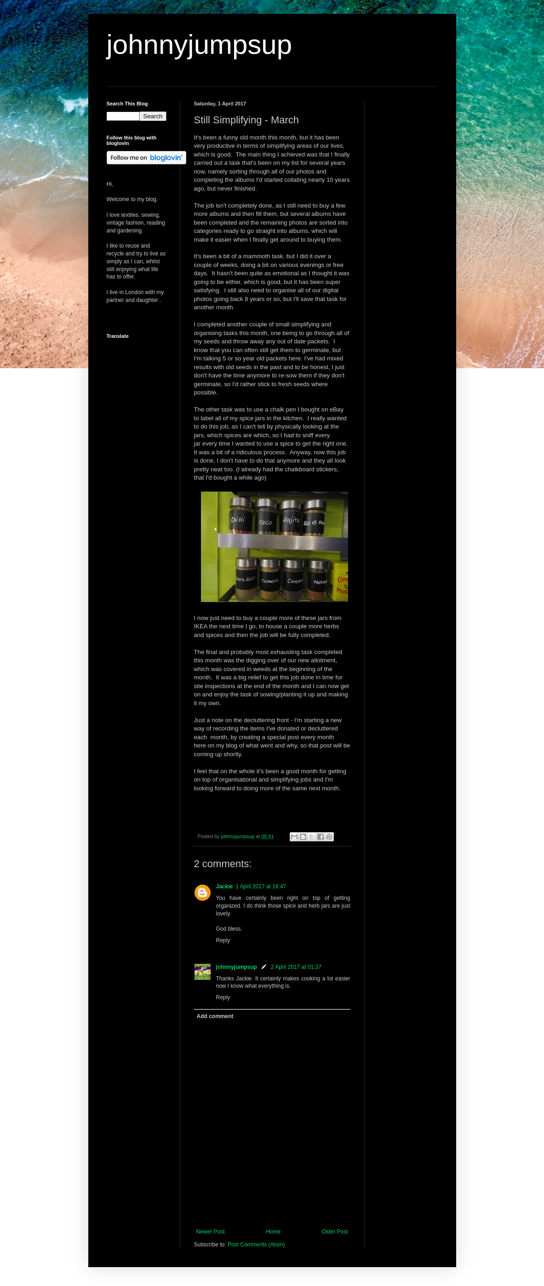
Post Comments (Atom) (256, 1244)
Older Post (335, 1231)
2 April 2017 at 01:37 (296, 967)
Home (273, 1231)
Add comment (215, 1016)
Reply (223, 940)
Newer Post (210, 1231)
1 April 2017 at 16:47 (260, 886)
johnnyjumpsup (199, 44)
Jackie (224, 886)
